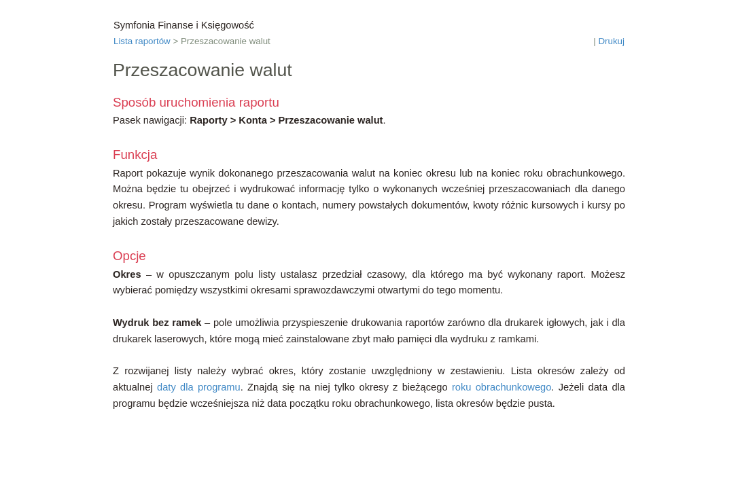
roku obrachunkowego (501, 387)
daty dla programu (199, 387)
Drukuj (611, 41)
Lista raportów (142, 41)
